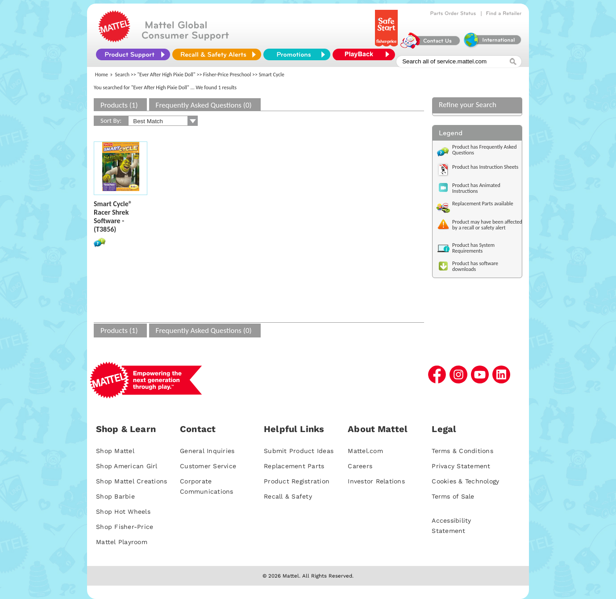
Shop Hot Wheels (123, 511)
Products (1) (119, 105)
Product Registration (296, 481)
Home (101, 74)
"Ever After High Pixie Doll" (166, 74)
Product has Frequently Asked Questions (484, 150)
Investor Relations (376, 481)
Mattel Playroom (121, 541)
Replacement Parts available (482, 203)
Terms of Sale (453, 496)
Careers (360, 466)
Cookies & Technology (465, 481)
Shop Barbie (115, 496)
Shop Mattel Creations (131, 481)
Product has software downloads (475, 266)
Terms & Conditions (462, 450)
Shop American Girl (127, 466)
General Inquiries (207, 450)
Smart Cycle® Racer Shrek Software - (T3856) (113, 216)
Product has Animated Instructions (476, 188)
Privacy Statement (461, 466)
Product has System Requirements (473, 248)
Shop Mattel (115, 450)
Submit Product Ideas (298, 450)
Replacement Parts (294, 466)
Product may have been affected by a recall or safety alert (487, 225)
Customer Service (208, 466)
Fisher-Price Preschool (227, 74)
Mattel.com (365, 450)
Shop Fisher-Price (124, 526)
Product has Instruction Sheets (485, 167)
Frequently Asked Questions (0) (204, 105)
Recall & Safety (288, 496)
